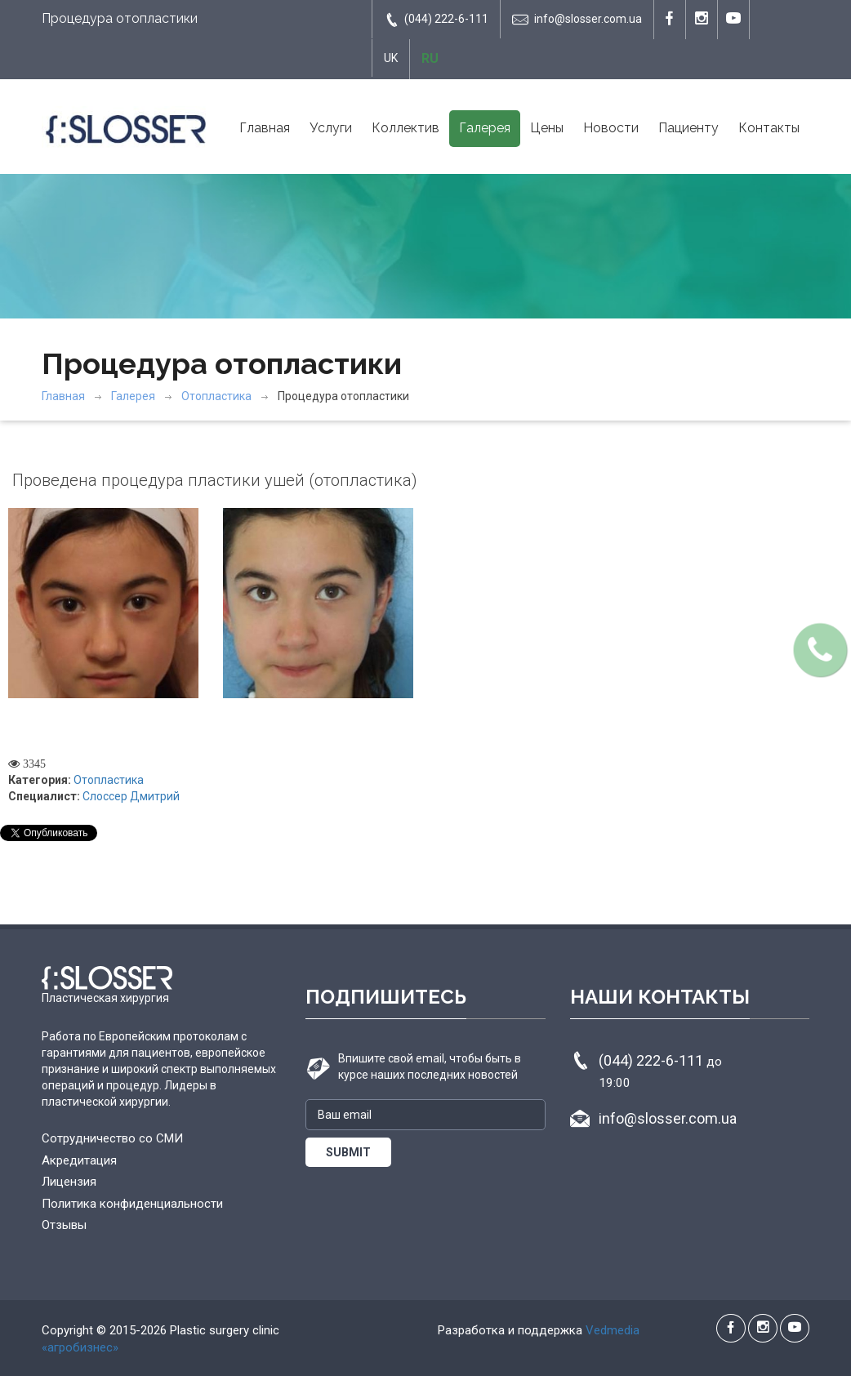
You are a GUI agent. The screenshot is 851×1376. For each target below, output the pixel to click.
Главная (264, 128)
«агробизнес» (80, 1347)
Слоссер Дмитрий (131, 796)
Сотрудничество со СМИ (112, 1138)
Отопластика (216, 396)
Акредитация (79, 1160)
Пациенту (688, 128)
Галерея (484, 128)
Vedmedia (612, 1330)
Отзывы (64, 1225)
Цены (547, 128)
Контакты (769, 128)
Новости (611, 128)
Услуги (331, 128)
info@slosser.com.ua (577, 19)
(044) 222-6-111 (436, 19)
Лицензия (69, 1181)
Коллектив (405, 128)
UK (391, 58)
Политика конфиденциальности (132, 1203)
